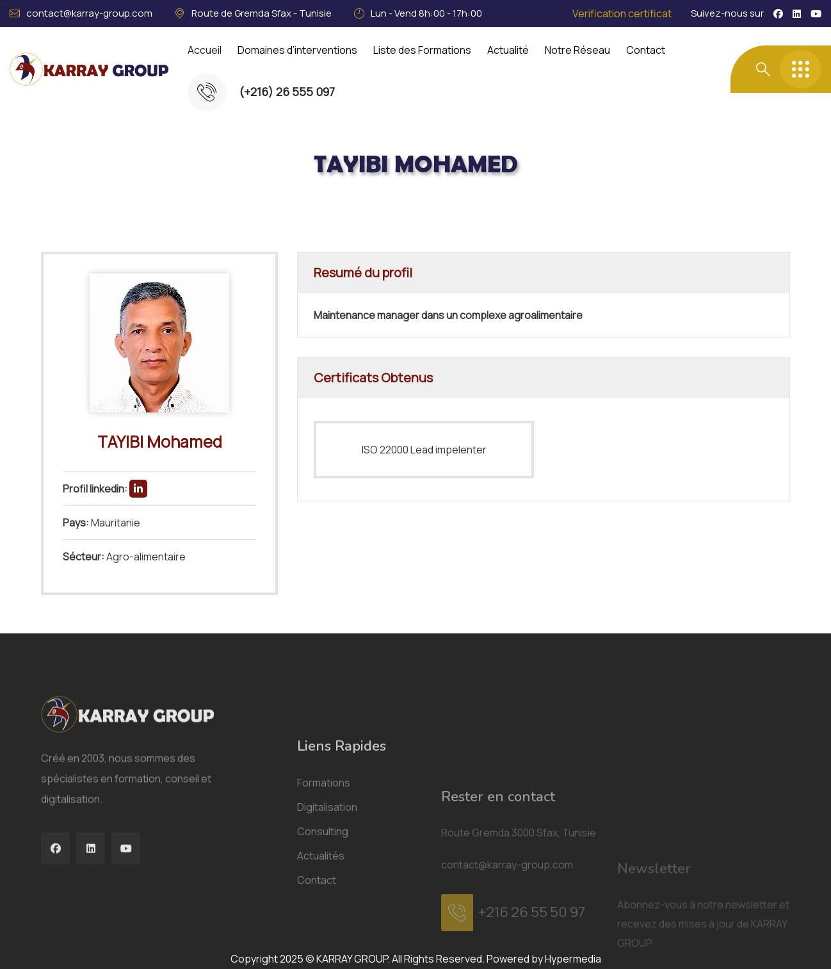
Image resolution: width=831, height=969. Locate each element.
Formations (323, 916)
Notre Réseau (577, 50)
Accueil (205, 50)
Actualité (508, 50)
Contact (645, 50)
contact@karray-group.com (89, 13)
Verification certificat (622, 13)
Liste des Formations (422, 50)
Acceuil (99, 207)
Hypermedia (573, 959)
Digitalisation (327, 941)
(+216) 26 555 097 (287, 91)
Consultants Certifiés (192, 207)
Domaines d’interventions (297, 50)
